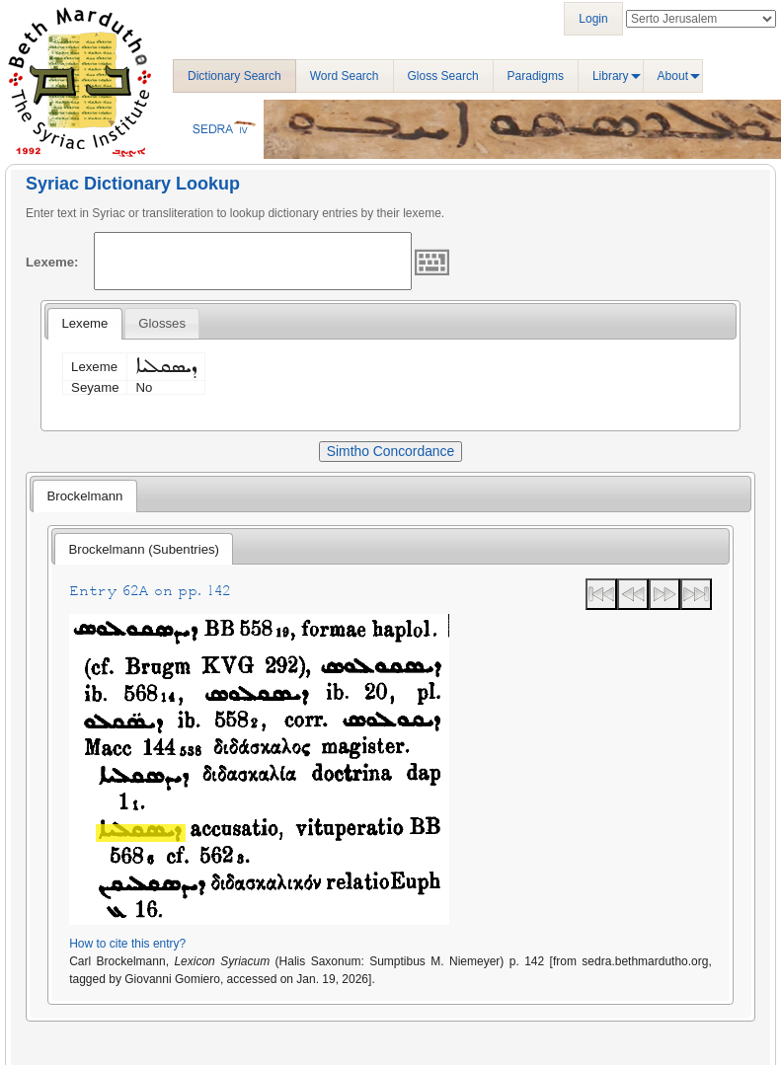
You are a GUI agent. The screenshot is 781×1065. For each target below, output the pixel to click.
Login (593, 19)
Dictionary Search (234, 76)
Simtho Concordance (390, 451)
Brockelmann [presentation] (84, 496)
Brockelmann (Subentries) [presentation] (144, 549)
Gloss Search (443, 76)
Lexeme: (52, 262)
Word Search (344, 76)
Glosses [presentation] (162, 323)
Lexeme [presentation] (84, 323)
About (673, 76)
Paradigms (536, 76)
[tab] (84, 324)
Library (610, 76)
